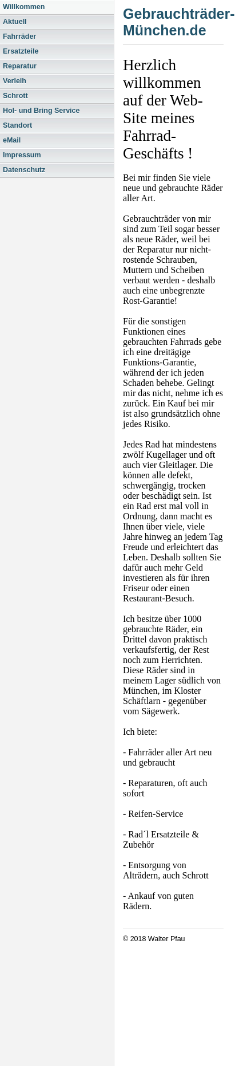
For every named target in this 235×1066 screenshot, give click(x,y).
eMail (12, 140)
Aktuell (15, 22)
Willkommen (24, 7)
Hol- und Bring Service (41, 111)
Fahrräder (19, 36)
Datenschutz (24, 170)
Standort (17, 125)
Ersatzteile (20, 51)
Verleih (14, 81)
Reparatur (20, 66)
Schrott (15, 96)
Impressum (22, 155)
